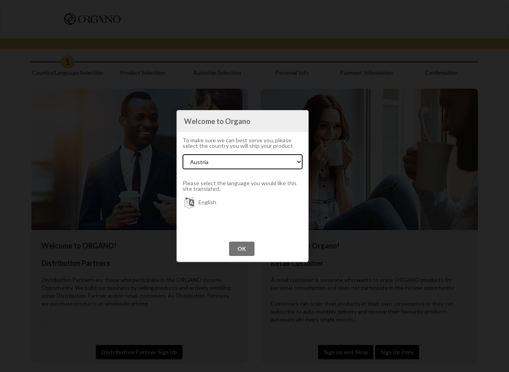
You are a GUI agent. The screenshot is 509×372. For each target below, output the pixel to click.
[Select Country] (243, 161)
